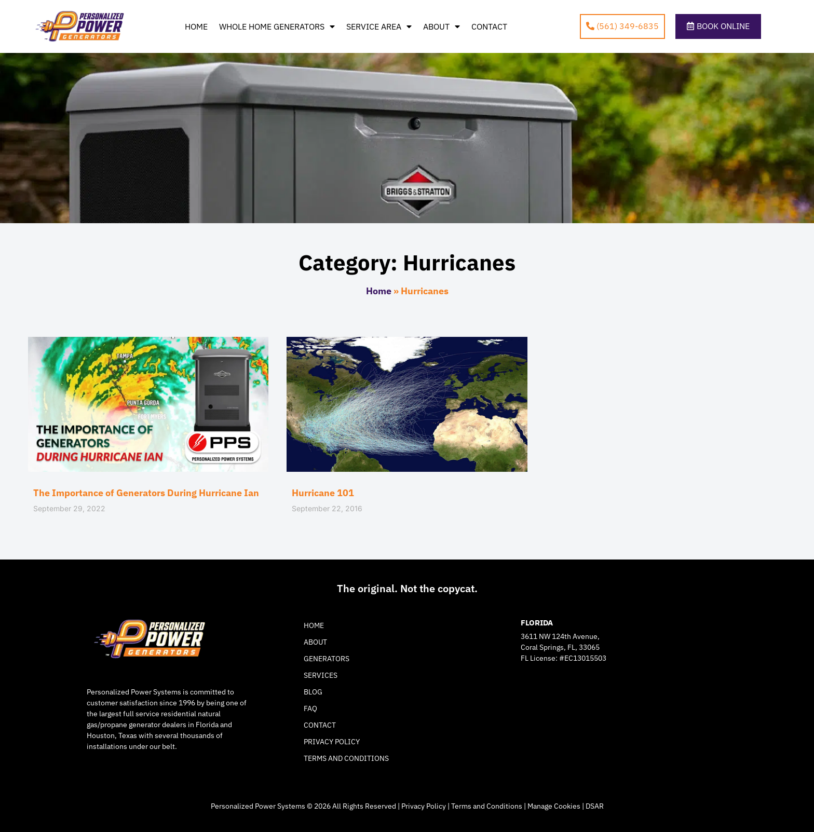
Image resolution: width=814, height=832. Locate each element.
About (441, 26)
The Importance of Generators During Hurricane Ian (146, 493)
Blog (313, 692)
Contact (489, 26)
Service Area (379, 26)
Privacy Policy (332, 741)
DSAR (595, 806)
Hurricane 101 (323, 493)
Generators (326, 658)
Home (196, 26)
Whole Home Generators (277, 26)
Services (320, 675)
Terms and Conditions (346, 758)
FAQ (310, 708)
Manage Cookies (553, 806)
